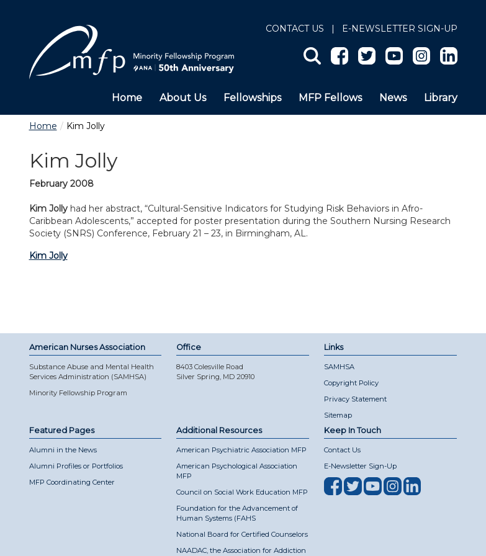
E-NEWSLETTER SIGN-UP (399, 28)
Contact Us (295, 28)
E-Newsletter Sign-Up (360, 466)
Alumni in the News (63, 450)
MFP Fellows (330, 98)
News (393, 98)
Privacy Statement (355, 399)
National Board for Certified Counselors (242, 534)
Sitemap (338, 415)
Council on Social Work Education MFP (242, 492)
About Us (183, 98)
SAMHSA (339, 366)
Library (440, 98)
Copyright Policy (351, 383)
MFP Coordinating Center (72, 482)
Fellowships (252, 98)
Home (127, 98)
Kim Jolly (48, 255)
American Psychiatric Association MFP (241, 450)
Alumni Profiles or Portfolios (76, 466)
